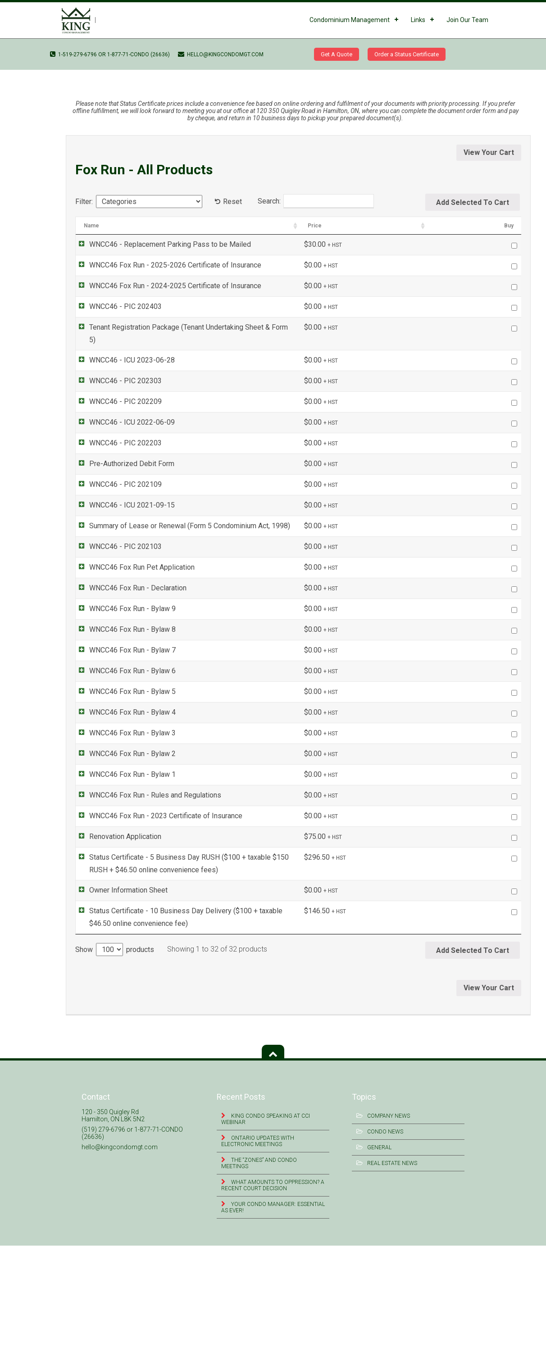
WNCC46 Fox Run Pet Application (133, 555)
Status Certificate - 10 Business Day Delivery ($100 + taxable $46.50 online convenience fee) (199, 1039)
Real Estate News (392, 1286)
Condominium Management (349, 19)
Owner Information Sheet (119, 1012)
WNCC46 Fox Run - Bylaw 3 (123, 806)
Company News (388, 1239)
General (379, 1271)
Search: (316, 201)
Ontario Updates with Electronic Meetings (257, 1264)
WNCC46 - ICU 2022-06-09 (123, 410)
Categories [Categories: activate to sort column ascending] (386, 225)
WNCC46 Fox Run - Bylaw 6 (123, 707)
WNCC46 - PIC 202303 (116, 368)
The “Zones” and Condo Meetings (259, 1286)
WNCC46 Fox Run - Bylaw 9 (123, 608)
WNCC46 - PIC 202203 (116, 430)
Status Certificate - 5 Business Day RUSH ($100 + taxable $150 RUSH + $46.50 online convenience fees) (215, 985)
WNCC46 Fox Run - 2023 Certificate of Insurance (156, 937)
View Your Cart (489, 152)
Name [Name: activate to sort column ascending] (91, 225)
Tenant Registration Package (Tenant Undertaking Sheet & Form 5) (183, 327)
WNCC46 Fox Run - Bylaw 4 (123, 773)
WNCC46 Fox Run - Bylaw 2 (123, 838)
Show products (114, 1072)
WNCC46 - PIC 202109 (116, 472)
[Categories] (149, 201)
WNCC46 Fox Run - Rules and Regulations (146, 904)
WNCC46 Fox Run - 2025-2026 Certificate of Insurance (166, 265)
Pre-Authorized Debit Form (122, 451)
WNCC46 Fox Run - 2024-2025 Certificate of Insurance (166, 285)
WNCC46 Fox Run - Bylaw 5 (123, 740)
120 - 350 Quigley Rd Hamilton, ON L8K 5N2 (113, 1239)
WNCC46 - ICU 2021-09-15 (123, 493)
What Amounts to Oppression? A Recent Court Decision (272, 1308)
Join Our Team (467, 19)
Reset (232, 201)
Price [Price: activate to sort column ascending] (462, 225)
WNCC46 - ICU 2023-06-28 (123, 348)
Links (418, 19)
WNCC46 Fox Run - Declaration (128, 575)
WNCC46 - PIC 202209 (116, 389)
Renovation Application (116, 958)
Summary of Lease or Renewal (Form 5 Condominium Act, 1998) (180, 513)
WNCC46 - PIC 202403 (116, 306)
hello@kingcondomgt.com (221, 54)
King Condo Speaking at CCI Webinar (265, 1242)
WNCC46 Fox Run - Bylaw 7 (123, 674)
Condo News (385, 1255)
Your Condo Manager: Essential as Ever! (273, 1330)
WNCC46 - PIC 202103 (116, 534)
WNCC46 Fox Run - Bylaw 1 (123, 871)
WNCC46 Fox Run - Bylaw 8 (123, 641)
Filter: (84, 201)
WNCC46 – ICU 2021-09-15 (39, 73)
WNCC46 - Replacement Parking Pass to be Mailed (161, 244)
